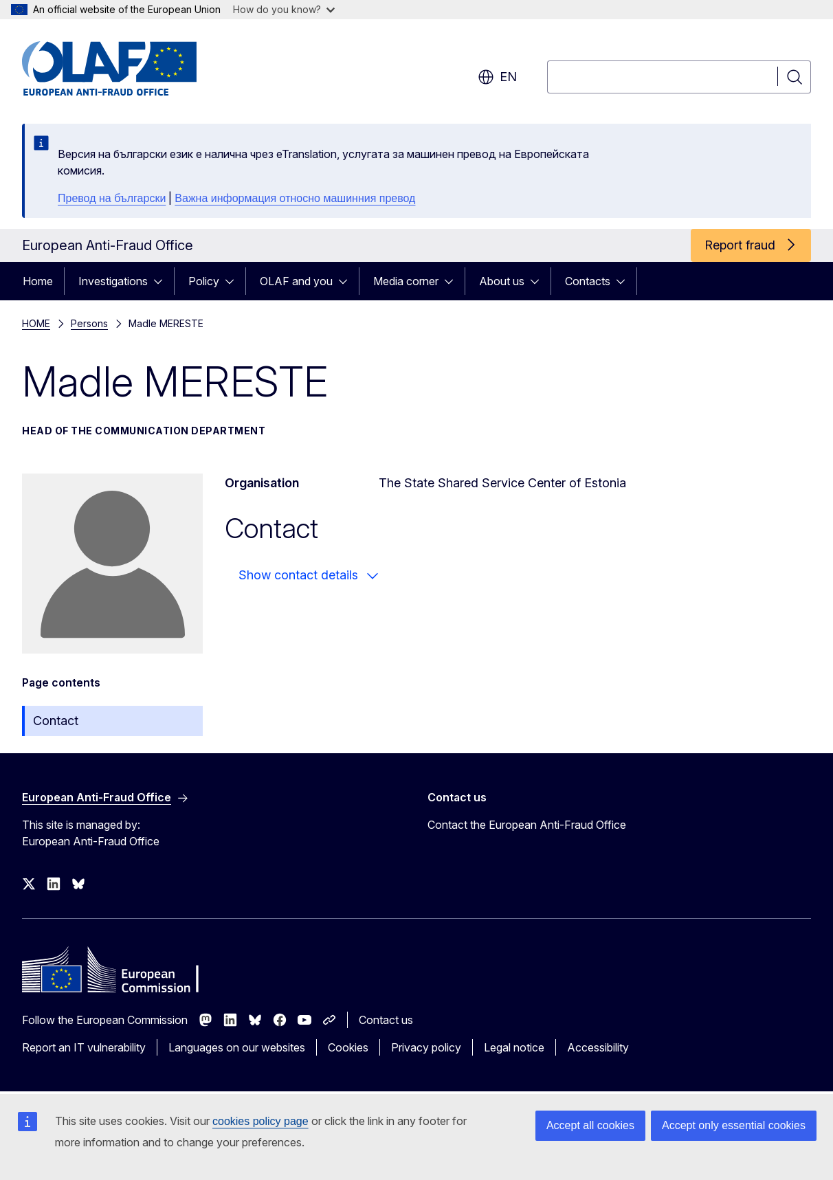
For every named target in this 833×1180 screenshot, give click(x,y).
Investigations (113, 281)
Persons (89, 323)
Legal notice (514, 1047)
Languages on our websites (236, 1047)
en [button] (497, 77)
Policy (203, 281)
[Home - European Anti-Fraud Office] (132, 68)
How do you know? (284, 9)
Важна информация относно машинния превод (295, 198)
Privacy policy (426, 1047)
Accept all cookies (590, 1125)
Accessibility (598, 1047)
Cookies (348, 1047)
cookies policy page (260, 1121)
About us (501, 281)
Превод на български (112, 198)
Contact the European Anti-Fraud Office (526, 825)
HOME (36, 323)
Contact (55, 720)
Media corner (405, 281)
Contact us (386, 1020)
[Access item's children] (162, 281)
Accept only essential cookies (734, 1125)
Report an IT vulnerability (84, 1047)
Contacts (587, 281)
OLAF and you (296, 281)
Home (38, 281)
